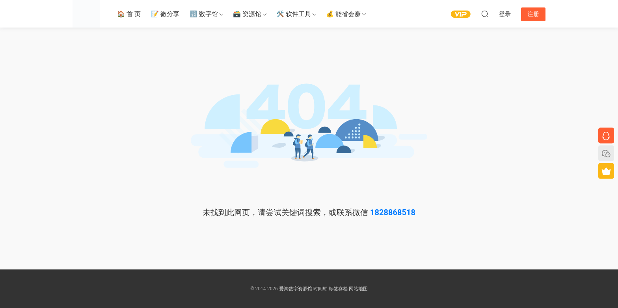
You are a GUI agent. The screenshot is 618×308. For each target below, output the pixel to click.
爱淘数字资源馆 (295, 288)
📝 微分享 (165, 14)
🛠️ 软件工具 (293, 14)
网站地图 (358, 288)
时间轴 (320, 288)
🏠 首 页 (129, 14)
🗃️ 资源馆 (247, 14)
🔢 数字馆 (204, 14)
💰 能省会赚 (343, 14)
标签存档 (338, 288)
